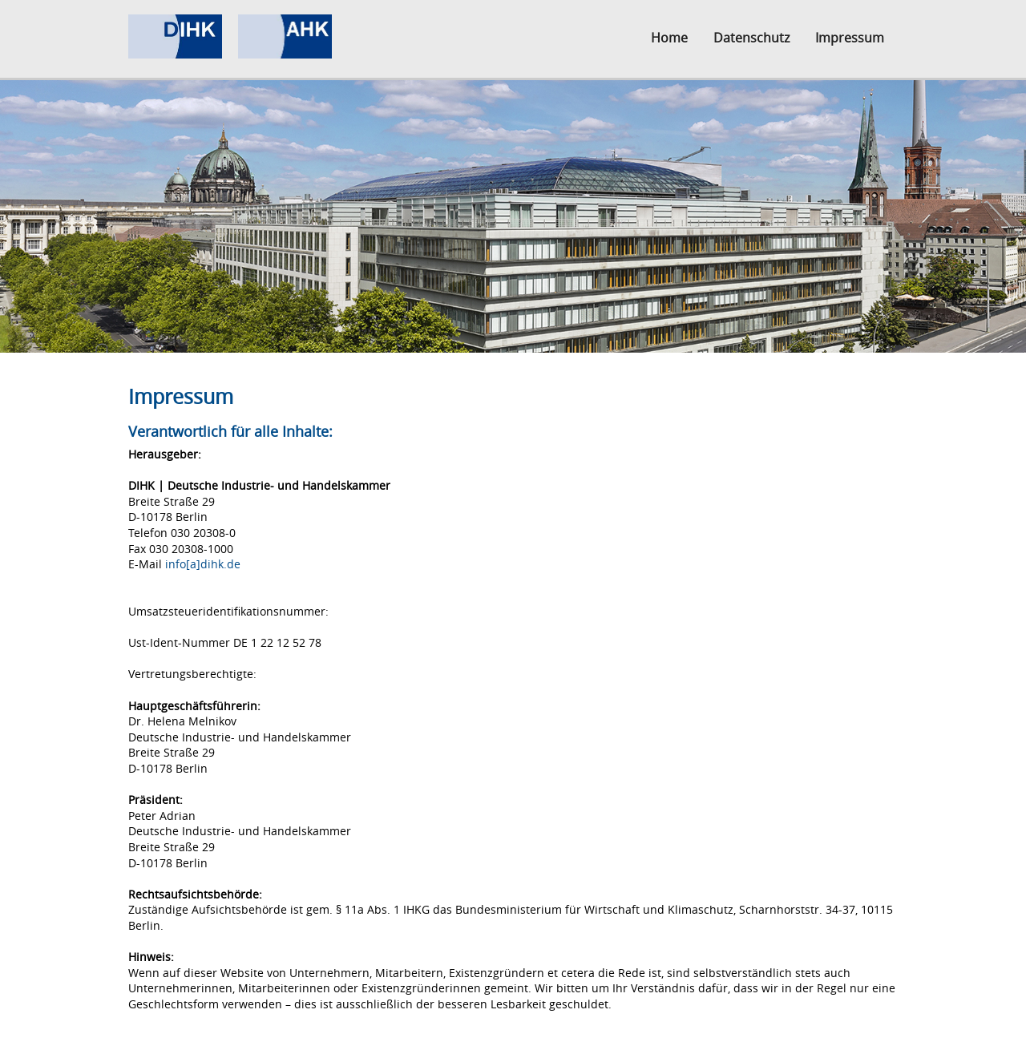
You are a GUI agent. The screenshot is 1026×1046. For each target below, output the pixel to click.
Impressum (849, 37)
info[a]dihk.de (202, 563)
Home (669, 37)
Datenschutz (751, 37)
